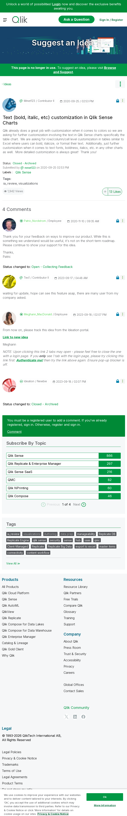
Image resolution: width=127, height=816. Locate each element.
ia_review (10, 183)
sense (68, 540)
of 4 (68, 504)
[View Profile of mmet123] (29, 101)
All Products (10, 587)
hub (78, 540)
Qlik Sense (23, 172)
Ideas (7, 84)
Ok (104, 796)
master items (107, 546)
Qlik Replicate (11, 618)
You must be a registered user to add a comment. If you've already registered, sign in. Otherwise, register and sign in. (57, 422)
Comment (14, 432)
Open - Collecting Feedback (52, 267)
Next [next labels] (76, 504)
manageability (86, 534)
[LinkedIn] (75, 717)
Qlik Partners (72, 593)
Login (56, 4)
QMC (11, 480)
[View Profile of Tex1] (27, 277)
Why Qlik (8, 655)
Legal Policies (11, 752)
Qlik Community (76, 708)
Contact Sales (74, 691)
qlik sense (39, 540)
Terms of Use (11, 771)
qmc (97, 540)
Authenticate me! (29, 360)
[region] (63, 802)
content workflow (38, 552)
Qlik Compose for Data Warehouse (27, 630)
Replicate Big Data (60, 546)
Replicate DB (107, 534)
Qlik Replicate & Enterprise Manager (34, 464)
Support (69, 624)
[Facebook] (83, 717)
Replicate (38, 546)
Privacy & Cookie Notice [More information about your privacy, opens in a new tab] (52, 813)
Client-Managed (17, 546)
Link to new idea (15, 337)
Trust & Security (75, 654)
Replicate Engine (18, 540)
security (55, 540)
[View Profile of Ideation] (29, 381)
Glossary (70, 612)
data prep (66, 534)
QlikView (8, 612)
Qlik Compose (18, 496)
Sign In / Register (111, 19)
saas (87, 540)
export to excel (85, 546)
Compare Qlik (73, 605)
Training (69, 618)
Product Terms (12, 783)
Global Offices (74, 685)
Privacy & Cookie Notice (19, 758)
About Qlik (71, 641)
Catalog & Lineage (15, 643)
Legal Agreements (14, 777)
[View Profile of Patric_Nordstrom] (35, 221)
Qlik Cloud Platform (15, 593)
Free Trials (71, 599)
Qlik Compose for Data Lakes (23, 624)
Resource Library (76, 587)
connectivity (15, 552)
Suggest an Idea (62, 42)
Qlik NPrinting (18, 488)
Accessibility (72, 660)
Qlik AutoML (10, 605)
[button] (122, 100)
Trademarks (10, 764)
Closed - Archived (24, 163)
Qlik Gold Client (12, 649)
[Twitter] (66, 717)
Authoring (50, 534)
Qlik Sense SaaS (20, 472)
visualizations (28, 183)
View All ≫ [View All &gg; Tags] (13, 563)
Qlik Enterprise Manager (19, 637)
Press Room (72, 648)
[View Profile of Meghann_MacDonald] (38, 314)
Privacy (69, 666)
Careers (69, 673)
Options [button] (120, 84)
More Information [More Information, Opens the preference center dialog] (105, 805)
